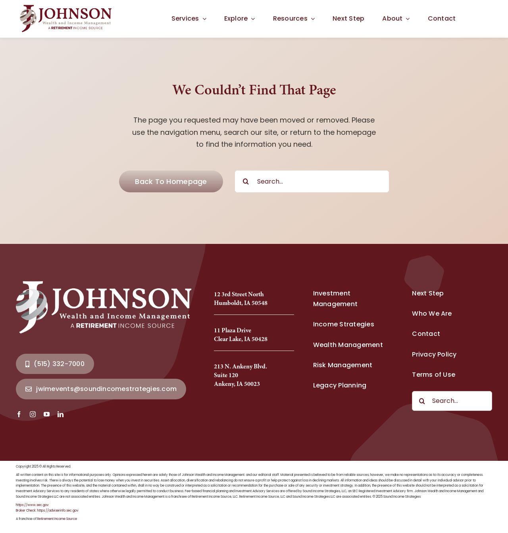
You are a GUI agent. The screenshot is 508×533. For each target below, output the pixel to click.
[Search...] (312, 181)
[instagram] (33, 414)
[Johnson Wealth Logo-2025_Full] (66, 7)
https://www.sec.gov (32, 505)
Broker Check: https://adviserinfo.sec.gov (47, 510)
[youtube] (47, 414)
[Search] (246, 181)
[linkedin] (61, 414)
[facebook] (19, 414)
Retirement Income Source (57, 519)
